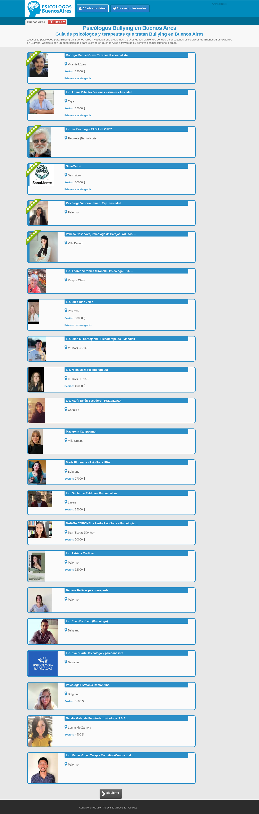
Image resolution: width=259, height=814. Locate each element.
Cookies (132, 807)
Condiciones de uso (90, 807)
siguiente (110, 794)
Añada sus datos (92, 8)
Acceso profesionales (129, 8)
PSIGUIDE (219, 4)
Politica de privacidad (114, 807)
